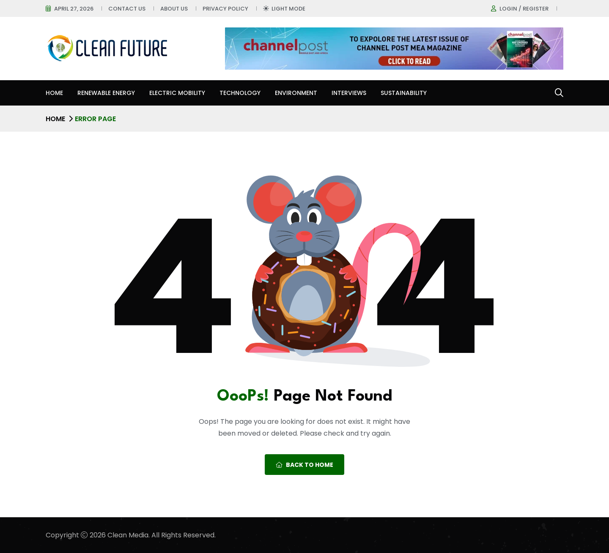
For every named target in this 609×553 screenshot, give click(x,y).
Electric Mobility (177, 93)
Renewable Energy (106, 93)
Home (54, 93)
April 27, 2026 (73, 9)
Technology (240, 93)
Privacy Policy (225, 9)
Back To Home (304, 465)
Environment (296, 93)
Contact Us (126, 9)
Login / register (524, 9)
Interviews (349, 93)
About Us (174, 9)
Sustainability (404, 93)
